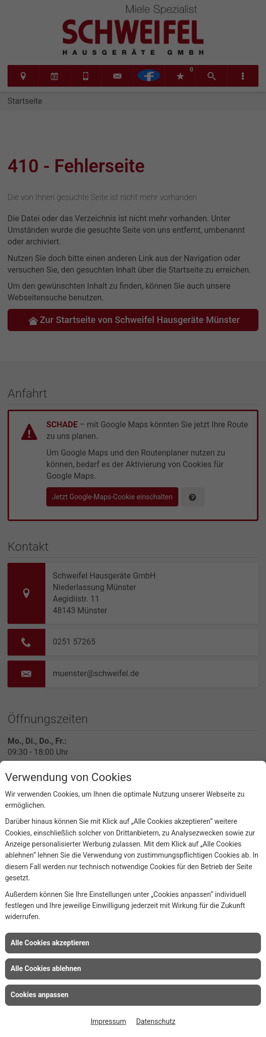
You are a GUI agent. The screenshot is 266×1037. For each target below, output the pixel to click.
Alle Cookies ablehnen (46, 968)
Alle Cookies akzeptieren (50, 943)
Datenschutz (155, 1021)
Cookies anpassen (40, 995)
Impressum (108, 1021)
